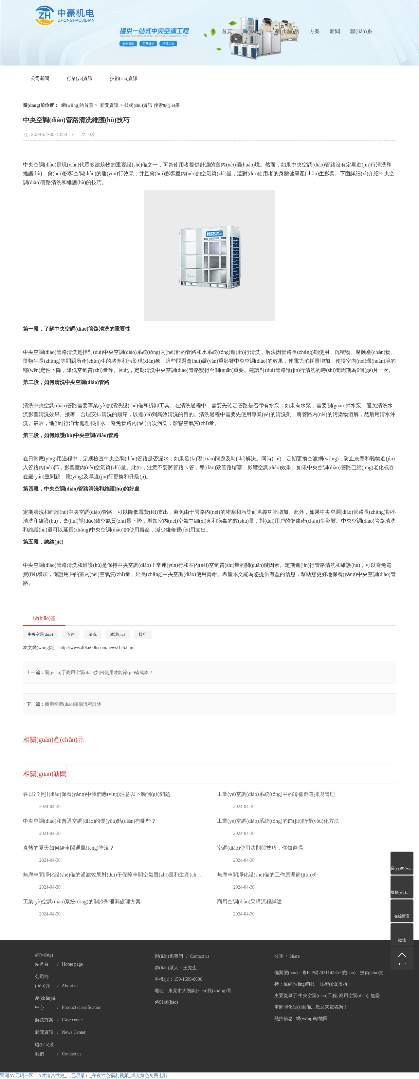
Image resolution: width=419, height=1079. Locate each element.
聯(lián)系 (361, 31)
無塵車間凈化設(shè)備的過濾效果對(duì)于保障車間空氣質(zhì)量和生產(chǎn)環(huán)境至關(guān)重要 (112, 874)
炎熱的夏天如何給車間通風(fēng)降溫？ (68, 848)
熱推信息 (283, 1018)
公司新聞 (40, 78)
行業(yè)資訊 (80, 78)
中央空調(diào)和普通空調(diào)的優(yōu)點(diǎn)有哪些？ (89, 821)
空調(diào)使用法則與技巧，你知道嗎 (260, 848)
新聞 (335, 31)
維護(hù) (117, 634)
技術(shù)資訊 (124, 78)
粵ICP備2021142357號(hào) (328, 972)
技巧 (143, 634)
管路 (71, 634)
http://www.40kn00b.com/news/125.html (97, 647)
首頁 (227, 31)
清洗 (93, 634)
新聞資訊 (109, 105)
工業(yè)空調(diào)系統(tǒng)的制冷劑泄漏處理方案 (82, 901)
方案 (314, 31)
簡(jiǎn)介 (253, 31)
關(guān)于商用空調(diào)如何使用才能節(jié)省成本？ (99, 672)
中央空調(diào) (40, 634)
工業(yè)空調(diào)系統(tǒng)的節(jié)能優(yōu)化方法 (278, 821)
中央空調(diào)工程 (317, 995)
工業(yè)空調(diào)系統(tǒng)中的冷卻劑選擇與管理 (276, 794)
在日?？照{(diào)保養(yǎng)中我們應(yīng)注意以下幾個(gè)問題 (96, 794)
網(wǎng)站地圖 (312, 1018)
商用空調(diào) (353, 995)
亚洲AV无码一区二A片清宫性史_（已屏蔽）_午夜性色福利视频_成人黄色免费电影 (84, 1075)
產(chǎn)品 (287, 31)
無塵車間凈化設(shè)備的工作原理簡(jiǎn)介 (267, 874)
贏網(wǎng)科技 (299, 984)
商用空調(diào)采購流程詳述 (73, 704)
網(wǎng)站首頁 (77, 105)
